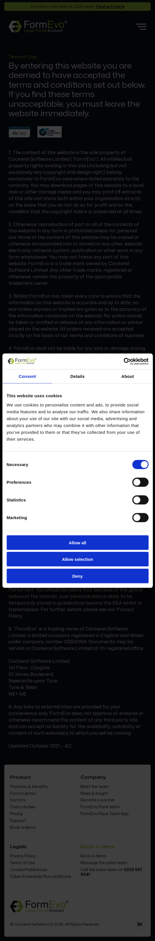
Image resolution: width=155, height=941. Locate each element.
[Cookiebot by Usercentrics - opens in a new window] (123, 361)
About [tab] (127, 376)
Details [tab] (78, 376)
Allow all (77, 542)
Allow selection (77, 559)
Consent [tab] (27, 376)
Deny (77, 575)
